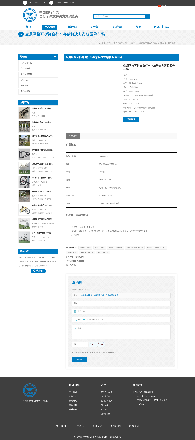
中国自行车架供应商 (135, 248)
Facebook (132, 3)
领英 (142, 3)
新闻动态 (72, 27)
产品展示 (50, 27)
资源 (138, 27)
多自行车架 (99, 248)
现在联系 (131, 119)
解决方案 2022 (161, 27)
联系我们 (118, 27)
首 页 (29, 27)
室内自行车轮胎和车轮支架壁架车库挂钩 (43, 178)
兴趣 (127, 3)
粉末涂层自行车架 (115, 248)
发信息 (80, 360)
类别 (109, 43)
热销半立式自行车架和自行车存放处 (43, 122)
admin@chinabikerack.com (64, 3)
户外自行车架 (117, 43)
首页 (102, 43)
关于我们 (95, 27)
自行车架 (24, 80)
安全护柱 (24, 86)
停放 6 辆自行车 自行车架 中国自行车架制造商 (43, 205)
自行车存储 (25, 69)
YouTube (137, 3)
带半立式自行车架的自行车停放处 (43, 136)
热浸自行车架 (85, 248)
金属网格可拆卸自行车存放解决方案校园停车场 (99, 295)
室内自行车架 (26, 74)
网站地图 (73, 405)
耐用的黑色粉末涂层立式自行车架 (43, 150)
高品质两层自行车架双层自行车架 (43, 164)
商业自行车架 (103, 252)
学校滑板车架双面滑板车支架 (43, 108)
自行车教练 (25, 91)
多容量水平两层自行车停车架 (43, 219)
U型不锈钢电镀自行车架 (41, 233)
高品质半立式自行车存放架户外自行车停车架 (43, 192)
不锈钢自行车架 (87, 252)
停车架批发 (72, 252)
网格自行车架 (129, 43)
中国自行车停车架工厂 (156, 248)
